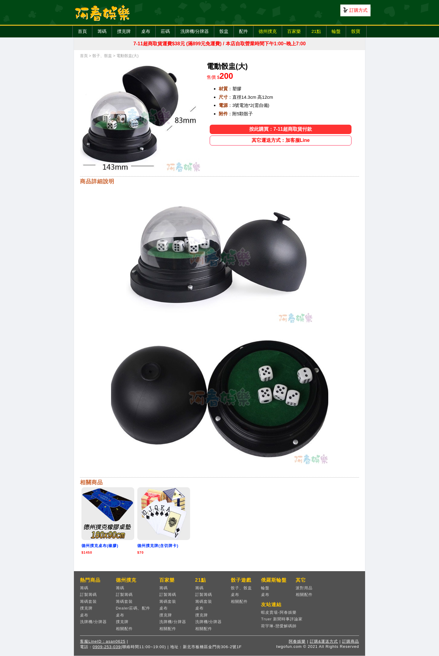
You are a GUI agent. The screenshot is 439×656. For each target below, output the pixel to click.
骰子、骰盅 (102, 55)
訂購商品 (350, 641)
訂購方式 (358, 10)
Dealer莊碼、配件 (133, 608)
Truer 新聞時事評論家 (282, 619)
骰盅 (223, 31)
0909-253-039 (107, 647)
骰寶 (355, 31)
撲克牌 (124, 31)
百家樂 (294, 31)
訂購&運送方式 (324, 641)
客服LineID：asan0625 (103, 641)
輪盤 (336, 31)
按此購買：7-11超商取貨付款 (280, 129)
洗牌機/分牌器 (194, 31)
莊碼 (165, 31)
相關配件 (124, 628)
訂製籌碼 (88, 594)
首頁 (82, 31)
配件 (243, 31)
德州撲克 (268, 31)
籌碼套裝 (88, 601)
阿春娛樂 (297, 641)
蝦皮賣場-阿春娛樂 (278, 612)
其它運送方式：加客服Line (281, 140)
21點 (316, 31)
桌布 (145, 31)
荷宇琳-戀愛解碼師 (278, 626)
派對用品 (304, 588)
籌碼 (102, 31)
